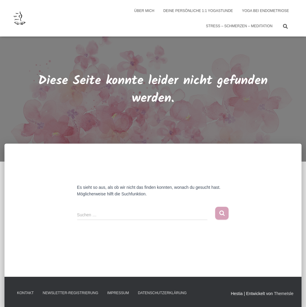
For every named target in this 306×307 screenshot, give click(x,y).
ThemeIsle (283, 293)
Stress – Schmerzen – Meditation (239, 26)
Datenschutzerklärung (162, 293)
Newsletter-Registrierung (70, 293)
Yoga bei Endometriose (265, 11)
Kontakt (25, 293)
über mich (144, 11)
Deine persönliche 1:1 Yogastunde (198, 11)
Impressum (118, 293)
